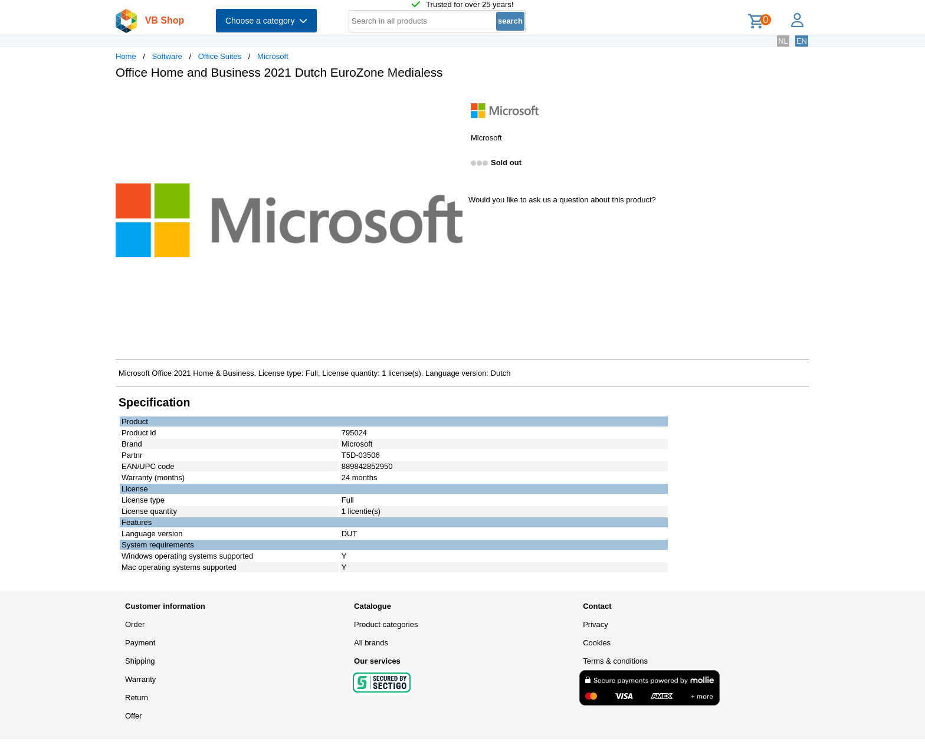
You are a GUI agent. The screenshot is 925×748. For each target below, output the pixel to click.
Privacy (595, 624)
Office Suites (219, 56)
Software (167, 56)
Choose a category (266, 20)
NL (783, 41)
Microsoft (272, 56)
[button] (451, 100)
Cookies (597, 642)
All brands (371, 642)
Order (135, 624)
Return (136, 697)
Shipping (140, 661)
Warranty (140, 679)
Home (126, 56)
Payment (140, 642)
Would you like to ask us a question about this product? (562, 199)
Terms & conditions (615, 661)
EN (801, 41)
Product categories (386, 624)
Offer (133, 715)
